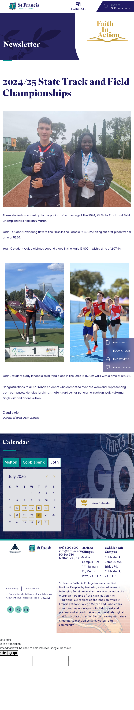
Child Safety (12, 589)
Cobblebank (34, 462)
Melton (11, 462)
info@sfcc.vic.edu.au (72, 551)
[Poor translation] (12, 653)
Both (54, 462)
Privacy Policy (32, 589)
